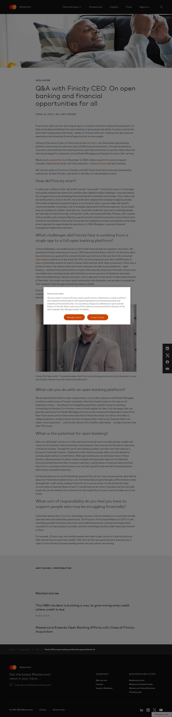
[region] (87, 306)
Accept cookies (97, 317)
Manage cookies (74, 317)
